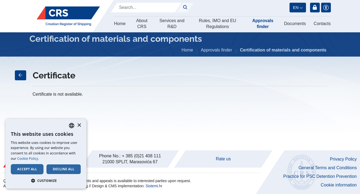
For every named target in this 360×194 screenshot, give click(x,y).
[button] (46, 180)
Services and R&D (171, 23)
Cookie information (339, 185)
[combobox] (71, 125)
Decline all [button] (64, 169)
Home (120, 23)
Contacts (322, 23)
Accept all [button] (27, 169)
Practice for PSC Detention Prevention (320, 176)
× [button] (79, 125)
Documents (295, 23)
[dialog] (45, 154)
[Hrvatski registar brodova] (68, 16)
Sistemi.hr (154, 186)
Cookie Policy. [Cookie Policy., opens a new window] (28, 158)
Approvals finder (262, 23)
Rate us (223, 159)
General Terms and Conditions (327, 167)
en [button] (296, 7)
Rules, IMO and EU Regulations (217, 23)
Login (315, 7)
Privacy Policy (343, 159)
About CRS (141, 23)
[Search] (146, 7)
